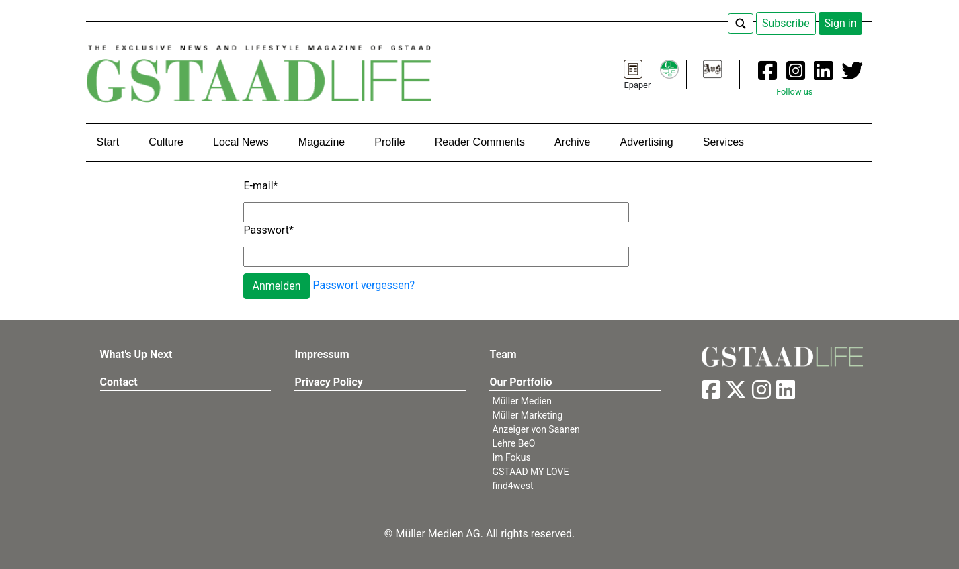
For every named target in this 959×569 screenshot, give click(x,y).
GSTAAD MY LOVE (530, 471)
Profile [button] (389, 142)
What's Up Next (136, 354)
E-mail (260, 185)
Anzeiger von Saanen (535, 429)
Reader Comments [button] (480, 142)
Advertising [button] (646, 142)
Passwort (268, 230)
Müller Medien (522, 401)
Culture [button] (166, 142)
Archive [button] (572, 142)
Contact (119, 382)
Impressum (321, 354)
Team (502, 354)
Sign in (841, 23)
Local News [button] (241, 142)
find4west (512, 485)
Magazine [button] (321, 142)
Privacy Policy (328, 382)
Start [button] (107, 142)
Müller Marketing (527, 415)
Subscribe (786, 23)
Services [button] (723, 142)
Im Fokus (511, 457)
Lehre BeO (513, 443)
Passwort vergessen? (364, 285)
